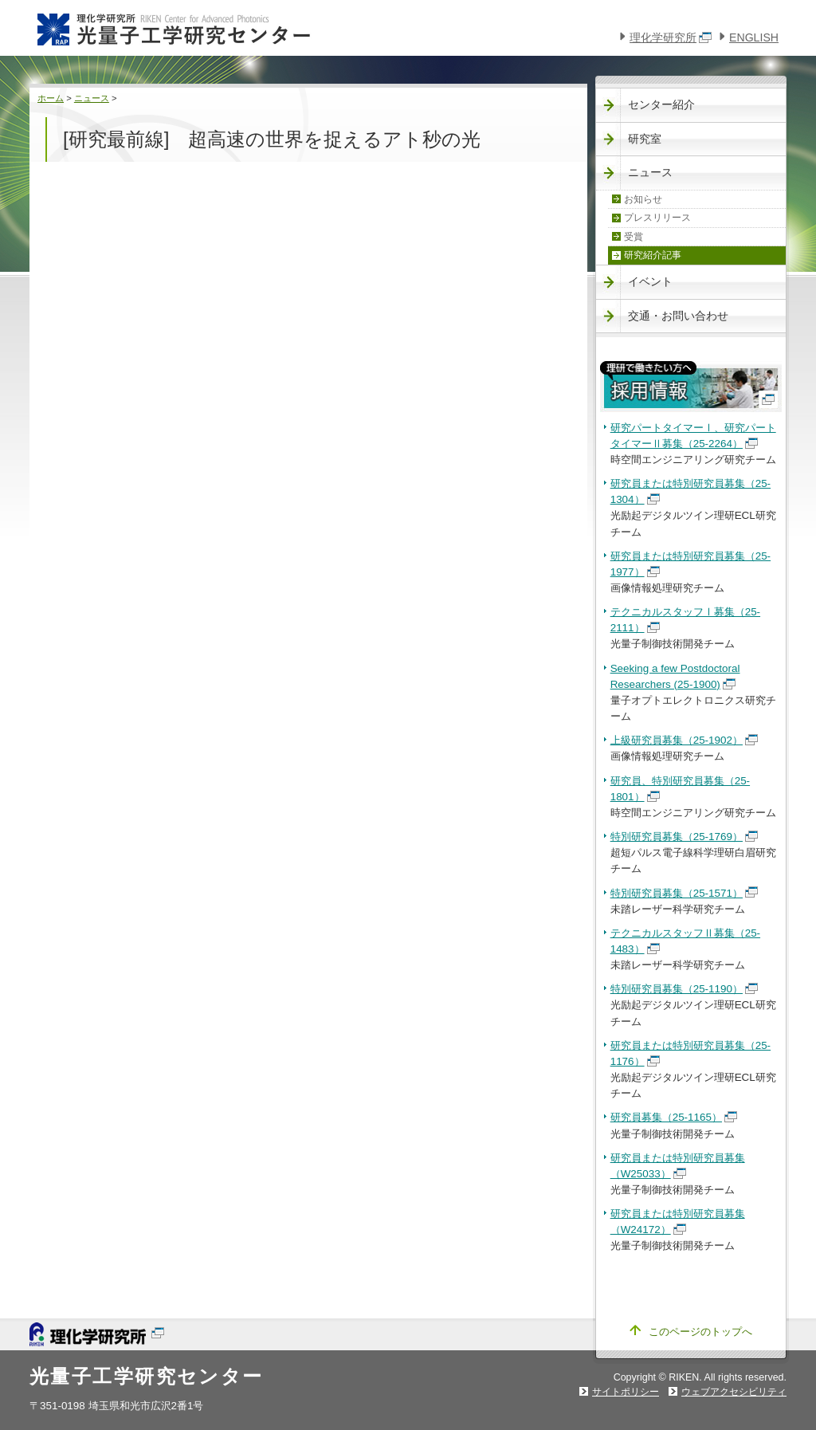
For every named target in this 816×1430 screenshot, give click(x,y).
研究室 (644, 138)
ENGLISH (754, 37)
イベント (650, 281)
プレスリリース (657, 217)
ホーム (50, 98)
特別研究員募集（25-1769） (684, 837)
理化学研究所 (671, 37)
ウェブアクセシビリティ (734, 1391)
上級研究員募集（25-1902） (684, 740)
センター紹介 (661, 104)
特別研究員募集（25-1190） (684, 989)
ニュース (91, 98)
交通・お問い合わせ (678, 315)
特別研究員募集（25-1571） (684, 893)
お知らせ (643, 199)
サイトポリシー (625, 1391)
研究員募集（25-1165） (673, 1117)
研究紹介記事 (652, 255)
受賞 (633, 236)
